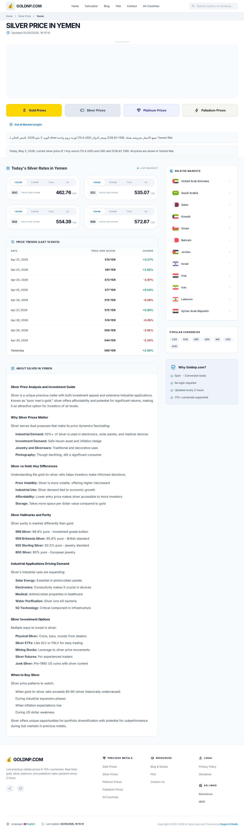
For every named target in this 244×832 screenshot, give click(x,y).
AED (207, 339)
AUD (174, 346)
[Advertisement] (120, 71)
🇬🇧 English (29, 823)
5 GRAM (35, 182)
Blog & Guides (159, 766)
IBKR (202, 801)
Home (75, 6)
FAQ (118, 6)
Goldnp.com (29, 6)
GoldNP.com (28, 759)
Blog (107, 6)
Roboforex (206, 794)
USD (228, 339)
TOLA (51, 182)
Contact (132, 6)
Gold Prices (34, 110)
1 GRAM (18, 182)
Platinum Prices (151, 110)
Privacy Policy (207, 766)
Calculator (91, 6)
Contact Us (158, 781)
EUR (185, 339)
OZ (67, 182)
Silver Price (24, 16)
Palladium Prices (210, 110)
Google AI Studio (229, 824)
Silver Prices (92, 110)
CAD (174, 339)
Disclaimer (205, 774)
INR (217, 339)
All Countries (151, 6)
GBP (196, 339)
